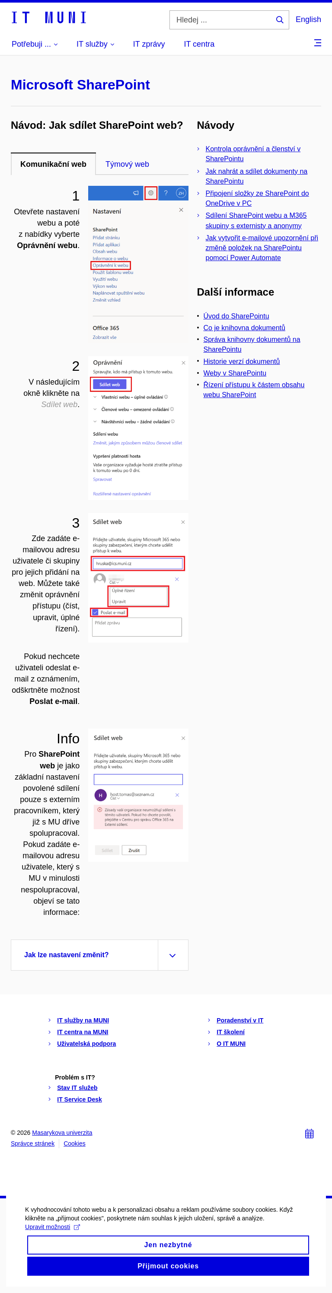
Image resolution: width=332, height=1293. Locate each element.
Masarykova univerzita (62, 1132)
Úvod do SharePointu (236, 316)
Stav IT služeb (77, 1087)
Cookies (75, 1143)
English (308, 19)
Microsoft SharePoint (80, 84)
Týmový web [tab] (127, 164)
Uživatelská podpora (86, 1043)
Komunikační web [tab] (53, 164)
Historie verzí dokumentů (242, 361)
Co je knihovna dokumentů (244, 327)
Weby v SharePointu (235, 373)
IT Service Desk (79, 1099)
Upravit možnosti (53, 1237)
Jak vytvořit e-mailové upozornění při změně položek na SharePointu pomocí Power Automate (262, 247)
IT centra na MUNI (82, 1032)
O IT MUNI (231, 1043)
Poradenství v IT (240, 1020)
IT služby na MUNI (83, 1020)
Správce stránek (32, 1143)
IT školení (231, 1032)
